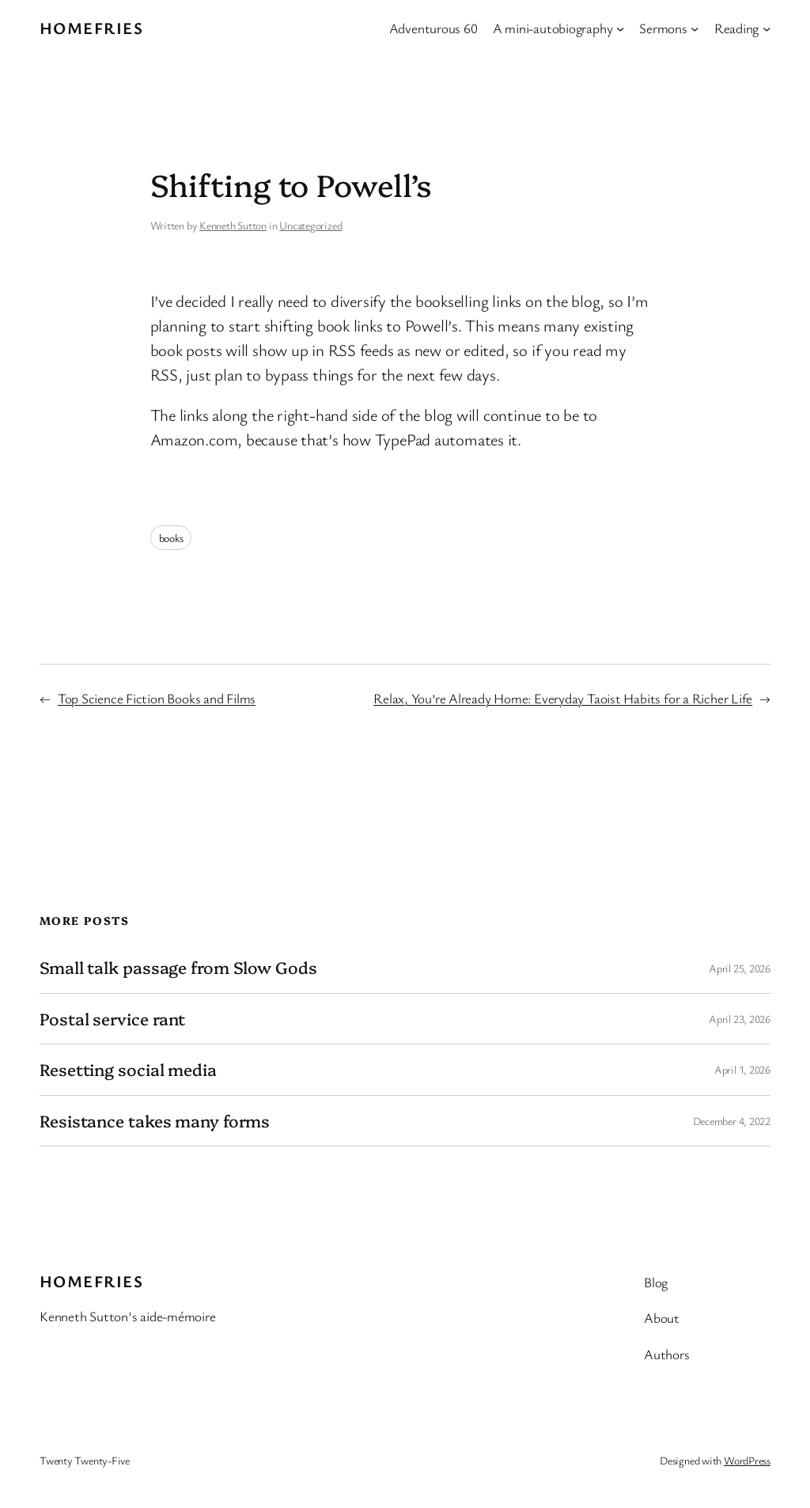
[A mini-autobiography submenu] (620, 28)
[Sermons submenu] (694, 28)
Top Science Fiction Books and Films (156, 698)
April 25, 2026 (739, 968)
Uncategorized (310, 225)
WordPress (747, 1460)
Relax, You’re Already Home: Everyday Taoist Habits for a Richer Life (562, 698)
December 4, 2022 (731, 1120)
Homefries (91, 28)
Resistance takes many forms (155, 1121)
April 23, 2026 (739, 1018)
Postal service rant (112, 1019)
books (171, 537)
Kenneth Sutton (233, 225)
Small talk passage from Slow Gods (178, 967)
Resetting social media (128, 1069)
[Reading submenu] (766, 28)
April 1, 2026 (742, 1069)
